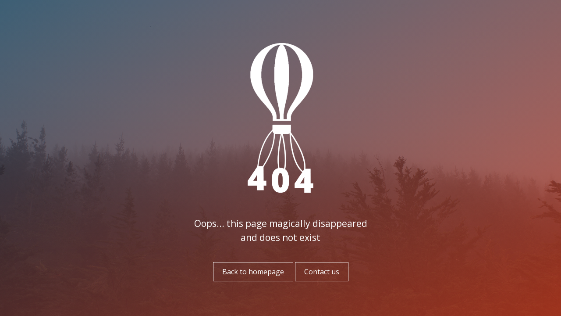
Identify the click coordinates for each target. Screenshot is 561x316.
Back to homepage (253, 271)
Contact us (321, 271)
